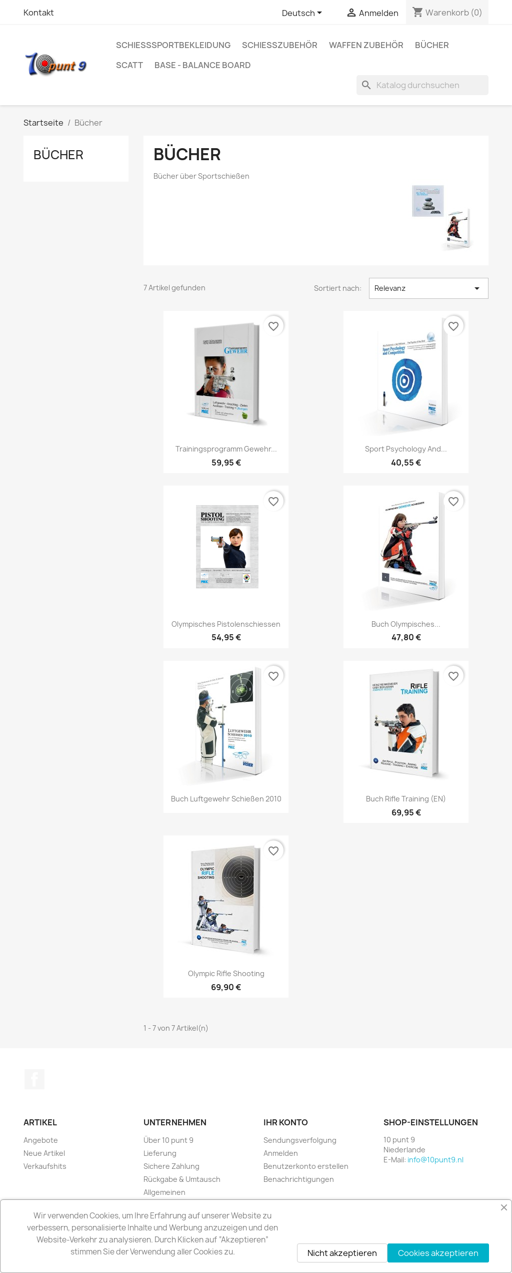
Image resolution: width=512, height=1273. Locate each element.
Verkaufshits (45, 1166)
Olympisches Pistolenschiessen (226, 624)
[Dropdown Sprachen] (304, 14)
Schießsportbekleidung (173, 45)
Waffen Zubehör (366, 45)
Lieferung (160, 1153)
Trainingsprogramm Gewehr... (226, 449)
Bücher (432, 45)
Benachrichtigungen (299, 1179)
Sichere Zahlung (172, 1166)
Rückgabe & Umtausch (182, 1179)
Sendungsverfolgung (300, 1140)
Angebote (41, 1140)
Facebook (34, 1079)
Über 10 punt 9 (169, 1140)
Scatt (129, 65)
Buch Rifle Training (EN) (406, 798)
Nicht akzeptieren (342, 1252)
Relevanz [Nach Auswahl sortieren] (428, 288)
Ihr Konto (286, 1122)
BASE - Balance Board (202, 65)
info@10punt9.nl (436, 1159)
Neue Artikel (44, 1153)
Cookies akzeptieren (438, 1252)
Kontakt (39, 12)
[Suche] (422, 85)
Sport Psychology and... (406, 449)
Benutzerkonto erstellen (306, 1166)
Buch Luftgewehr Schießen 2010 (226, 798)
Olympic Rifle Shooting (226, 973)
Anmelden (281, 1153)
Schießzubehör (280, 45)
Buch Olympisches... (406, 624)
